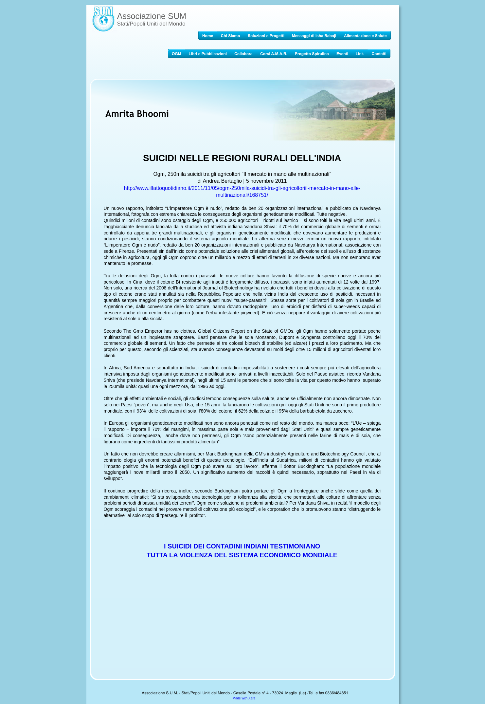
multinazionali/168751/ (242, 195)
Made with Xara (244, 698)
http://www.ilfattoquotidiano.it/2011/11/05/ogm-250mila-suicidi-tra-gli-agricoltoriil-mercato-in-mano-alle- (242, 188)
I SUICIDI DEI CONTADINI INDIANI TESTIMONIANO (243, 546)
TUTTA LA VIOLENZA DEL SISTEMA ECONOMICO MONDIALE (242, 555)
